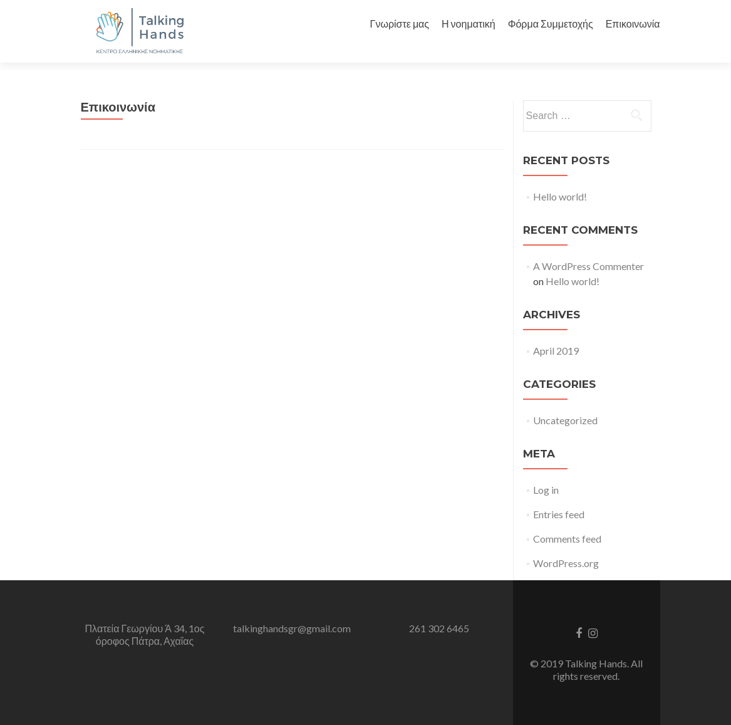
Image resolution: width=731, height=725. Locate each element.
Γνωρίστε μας (399, 23)
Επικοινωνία (633, 23)
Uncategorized (565, 420)
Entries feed (558, 514)
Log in (546, 490)
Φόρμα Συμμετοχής (550, 23)
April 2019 (556, 351)
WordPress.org (566, 563)
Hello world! (560, 196)
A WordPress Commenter (588, 266)
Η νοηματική (468, 23)
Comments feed (567, 539)
